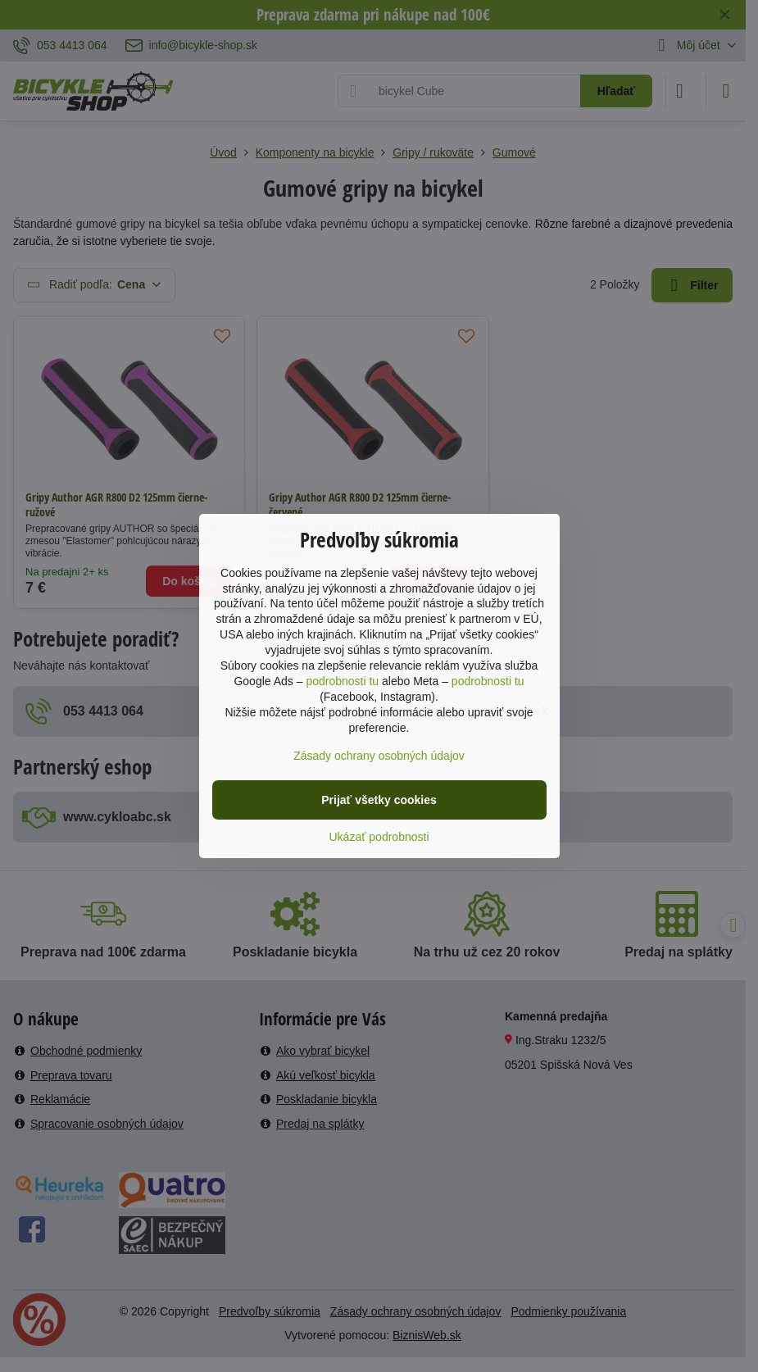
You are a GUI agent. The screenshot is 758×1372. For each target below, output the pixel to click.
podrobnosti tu (342, 681)
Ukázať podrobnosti (379, 836)
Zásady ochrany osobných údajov (379, 755)
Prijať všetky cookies (379, 799)
